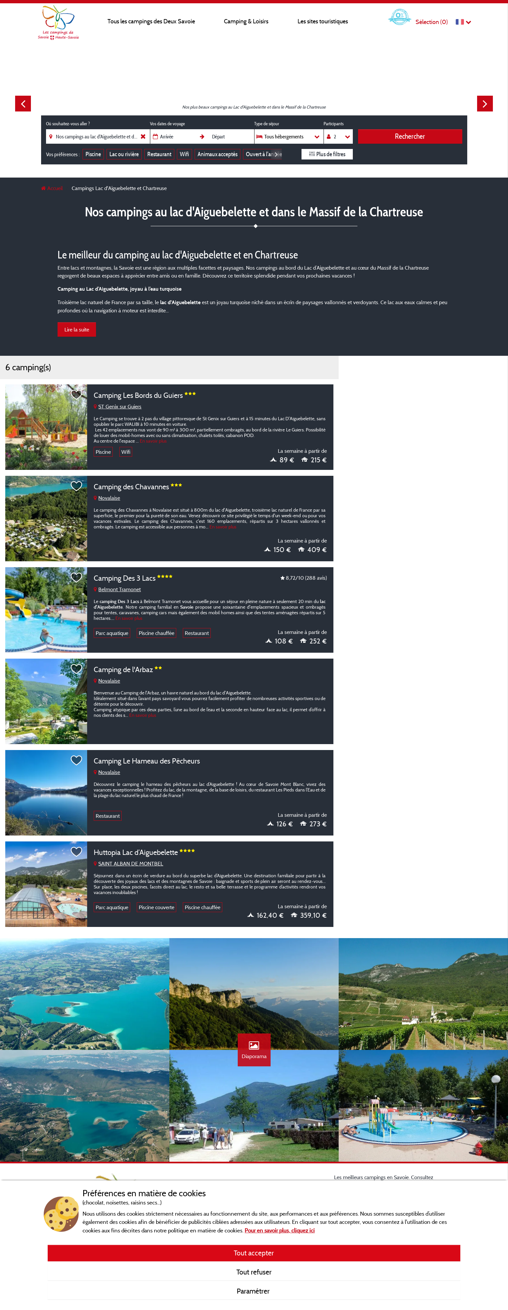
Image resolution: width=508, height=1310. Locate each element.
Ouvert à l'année (264, 154)
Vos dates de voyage (167, 124)
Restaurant (159, 154)
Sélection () (432, 22)
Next (485, 103)
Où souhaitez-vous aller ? (68, 124)
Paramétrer (254, 1291)
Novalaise (107, 498)
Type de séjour (266, 124)
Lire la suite (76, 329)
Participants (334, 124)
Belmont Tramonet (117, 589)
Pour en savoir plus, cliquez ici (280, 1230)
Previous (23, 103)
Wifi (184, 154)
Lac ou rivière (124, 154)
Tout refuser (254, 1272)
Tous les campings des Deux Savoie (151, 21)
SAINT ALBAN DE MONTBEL (128, 863)
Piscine (93, 154)
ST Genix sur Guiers (117, 406)
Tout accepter (254, 1253)
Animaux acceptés (217, 154)
